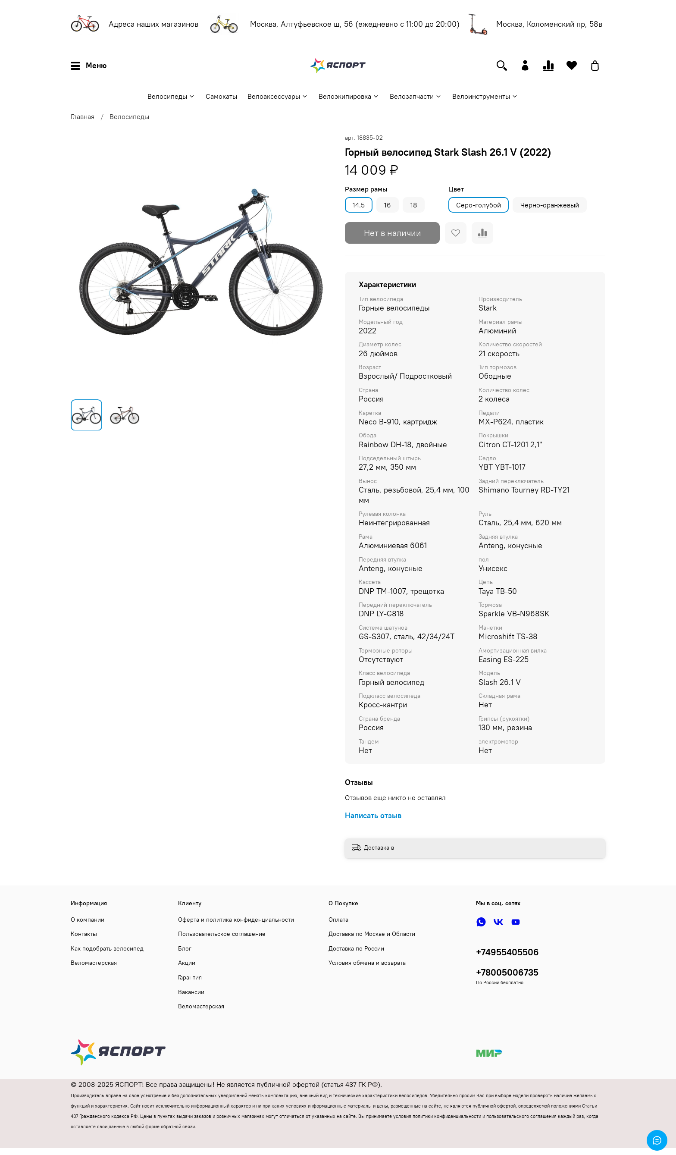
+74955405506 (507, 952)
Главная (82, 116)
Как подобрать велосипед (107, 948)
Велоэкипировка (349, 96)
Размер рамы (366, 189)
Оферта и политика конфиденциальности (236, 919)
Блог (184, 948)
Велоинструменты (485, 96)
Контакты (84, 934)
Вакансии (191, 992)
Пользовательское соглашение (222, 934)
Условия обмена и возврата (367, 963)
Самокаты (221, 96)
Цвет (456, 189)
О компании (87, 919)
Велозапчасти (416, 96)
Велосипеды (171, 96)
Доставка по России (356, 948)
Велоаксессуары (277, 96)
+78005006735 (507, 972)
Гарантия (190, 977)
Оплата (338, 919)
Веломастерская (94, 963)
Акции (186, 963)
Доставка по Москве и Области (372, 934)
